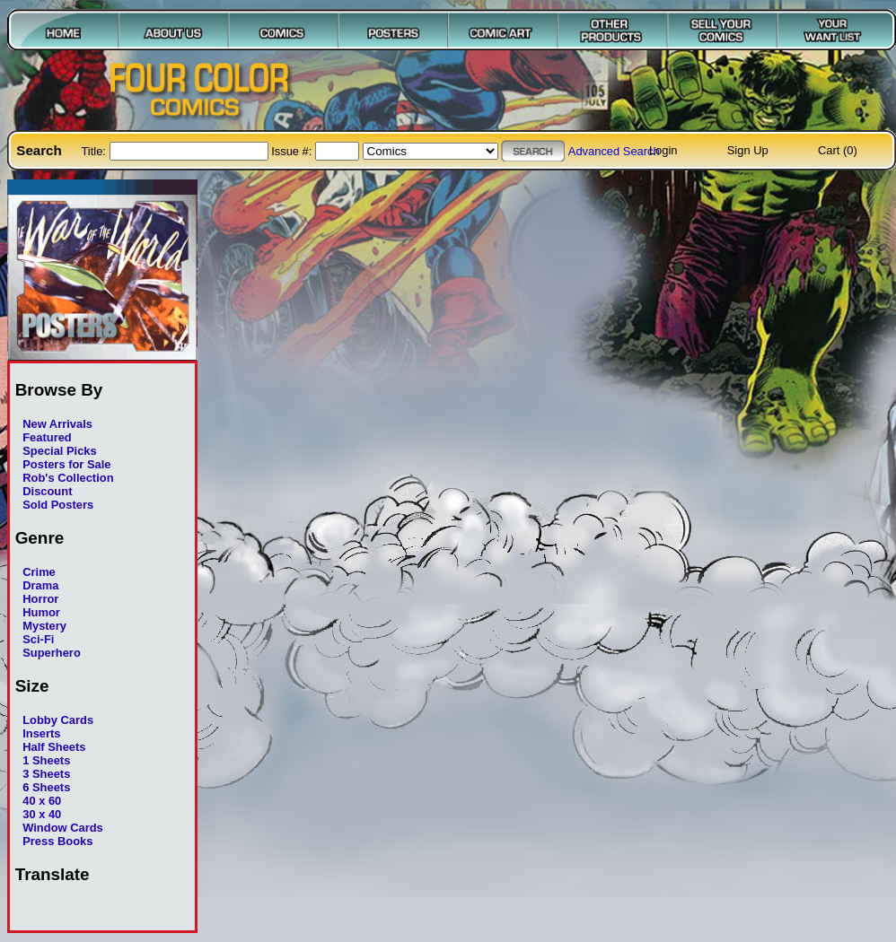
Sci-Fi (38, 639)
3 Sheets (46, 774)
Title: (95, 151)
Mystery (44, 625)
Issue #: (293, 151)
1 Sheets (46, 760)
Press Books (57, 841)
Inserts (41, 733)
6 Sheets (46, 787)
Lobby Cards (57, 720)
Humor (41, 612)
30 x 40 (41, 814)
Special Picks (59, 451)
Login (663, 150)
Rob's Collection (67, 477)
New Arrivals (57, 424)
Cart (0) (837, 150)
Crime (39, 572)
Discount (47, 491)
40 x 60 (41, 800)
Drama (40, 585)
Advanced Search (614, 151)
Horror (40, 599)
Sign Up (748, 150)
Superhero (51, 652)
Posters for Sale (66, 464)
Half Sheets (53, 747)
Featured (47, 437)
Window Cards (62, 827)
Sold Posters (57, 504)
